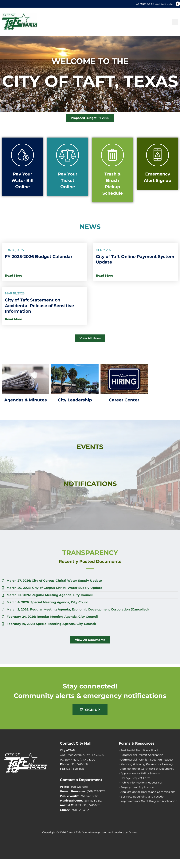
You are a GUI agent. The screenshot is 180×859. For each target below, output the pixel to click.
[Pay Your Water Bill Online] (22, 155)
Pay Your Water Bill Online (22, 180)
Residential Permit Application (140, 750)
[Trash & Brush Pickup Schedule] (112, 155)
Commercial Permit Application (141, 755)
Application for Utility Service (139, 773)
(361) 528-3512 (164, 4)
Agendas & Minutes (25, 399)
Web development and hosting (103, 832)
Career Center (124, 400)
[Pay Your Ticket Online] (67, 155)
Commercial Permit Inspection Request (146, 759)
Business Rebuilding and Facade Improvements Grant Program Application (148, 799)
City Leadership (75, 400)
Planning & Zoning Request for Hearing (146, 764)
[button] (175, 22)
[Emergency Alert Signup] (157, 155)
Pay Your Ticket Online (67, 180)
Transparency (90, 553)
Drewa (132, 832)
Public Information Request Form (142, 782)
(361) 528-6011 (79, 786)
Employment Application (137, 787)
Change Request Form (135, 778)
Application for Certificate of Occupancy (147, 768)
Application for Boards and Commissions (147, 792)
